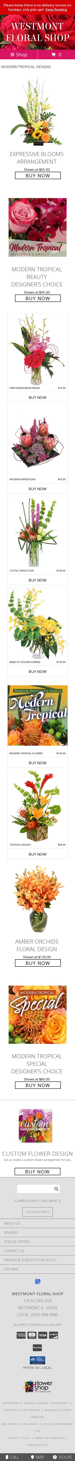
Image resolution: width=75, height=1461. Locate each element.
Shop (18, 54)
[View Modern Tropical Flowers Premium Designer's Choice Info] (38, 715)
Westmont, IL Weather (19, 1424)
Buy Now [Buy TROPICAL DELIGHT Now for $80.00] (38, 854)
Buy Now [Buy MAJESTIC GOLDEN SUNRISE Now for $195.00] (38, 671)
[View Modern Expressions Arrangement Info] (38, 441)
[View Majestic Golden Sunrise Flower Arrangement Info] (38, 624)
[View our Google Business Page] (37, 1283)
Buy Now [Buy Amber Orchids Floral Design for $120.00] (38, 963)
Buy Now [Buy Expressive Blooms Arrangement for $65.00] (38, 175)
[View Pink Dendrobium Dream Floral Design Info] (38, 350)
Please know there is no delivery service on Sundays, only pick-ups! (37, 7)
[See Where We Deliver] (37, 1212)
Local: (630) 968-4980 (37, 1314)
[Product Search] (38, 1188)
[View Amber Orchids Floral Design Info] (38, 900)
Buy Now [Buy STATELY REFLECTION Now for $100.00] (38, 580)
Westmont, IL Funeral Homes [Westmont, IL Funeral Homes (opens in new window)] (25, 1403)
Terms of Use (37, 1445)
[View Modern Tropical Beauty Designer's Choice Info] (38, 227)
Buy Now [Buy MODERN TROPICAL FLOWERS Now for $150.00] (38, 762)
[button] (37, 1360)
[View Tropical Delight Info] (38, 806)
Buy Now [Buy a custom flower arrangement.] (37, 1171)
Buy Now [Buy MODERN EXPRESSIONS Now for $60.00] (38, 488)
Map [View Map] (37, 1457)
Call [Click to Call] (12, 1457)
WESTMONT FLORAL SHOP (37, 32)
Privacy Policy (19, 1438)
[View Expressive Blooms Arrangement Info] (38, 112)
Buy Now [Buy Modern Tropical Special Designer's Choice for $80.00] (38, 1085)
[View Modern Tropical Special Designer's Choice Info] (38, 1014)
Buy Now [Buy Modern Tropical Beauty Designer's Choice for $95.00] (38, 298)
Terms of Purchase (49, 1438)
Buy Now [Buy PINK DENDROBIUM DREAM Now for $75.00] (38, 397)
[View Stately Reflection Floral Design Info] (38, 532)
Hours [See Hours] (62, 1457)
